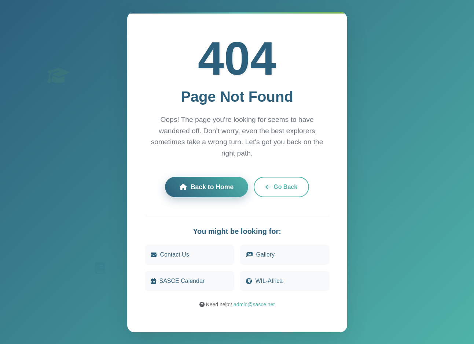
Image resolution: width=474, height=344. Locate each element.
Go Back (281, 187)
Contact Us (170, 254)
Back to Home (207, 187)
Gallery (260, 254)
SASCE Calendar (178, 281)
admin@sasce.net (254, 304)
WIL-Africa (264, 281)
